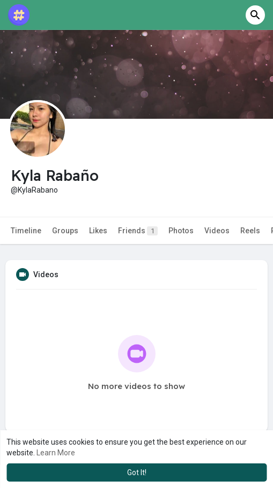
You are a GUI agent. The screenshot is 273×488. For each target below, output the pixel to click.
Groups (65, 230)
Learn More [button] (55, 452)
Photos (181, 230)
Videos (217, 230)
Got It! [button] (136, 472)
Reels (250, 230)
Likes (98, 230)
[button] (255, 15)
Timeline (26, 230)
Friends (138, 230)
